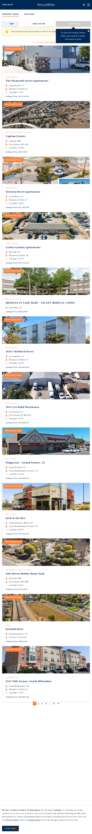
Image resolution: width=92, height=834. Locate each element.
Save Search (75, 24)
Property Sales (10, 14)
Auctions (29, 14)
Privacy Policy (12, 820)
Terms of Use (34, 820)
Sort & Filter (38, 24)
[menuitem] (10, 15)
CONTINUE (10, 828)
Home (46, 5)
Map (12, 24)
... (50, 743)
